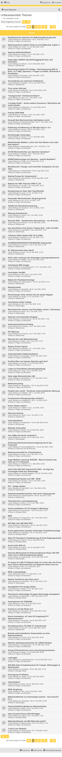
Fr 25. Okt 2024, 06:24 (35, 363)
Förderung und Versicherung (25, 448)
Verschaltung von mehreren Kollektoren (25, 81)
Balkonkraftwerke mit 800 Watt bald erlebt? (27, 721)
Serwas (24, 129)
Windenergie (19, 424)
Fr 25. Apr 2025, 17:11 (36, 237)
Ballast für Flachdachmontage (21, 280)
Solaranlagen (20, 306)
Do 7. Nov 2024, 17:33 (37, 333)
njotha (23, 716)
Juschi (23, 415)
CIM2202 (24, 464)
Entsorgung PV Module (18, 675)
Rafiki (23, 708)
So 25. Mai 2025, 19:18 (37, 222)
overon (23, 363)
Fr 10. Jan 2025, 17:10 (35, 296)
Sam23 (23, 540)
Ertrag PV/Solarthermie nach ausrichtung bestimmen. (31, 650)
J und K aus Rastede (17, 729)
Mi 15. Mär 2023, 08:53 (36, 676)
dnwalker (24, 83)
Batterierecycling (15, 383)
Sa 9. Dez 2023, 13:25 (39, 510)
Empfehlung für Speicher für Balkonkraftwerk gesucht (32, 37)
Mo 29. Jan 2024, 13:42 (43, 495)
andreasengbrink (27, 495)
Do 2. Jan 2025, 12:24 (34, 311)
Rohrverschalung (15, 413)
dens (23, 574)
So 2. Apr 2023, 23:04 (33, 603)
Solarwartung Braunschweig (20, 324)
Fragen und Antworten (23, 41)
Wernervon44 (26, 723)
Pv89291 (24, 393)
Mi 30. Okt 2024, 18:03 (39, 356)
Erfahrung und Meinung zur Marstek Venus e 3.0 (29, 127)
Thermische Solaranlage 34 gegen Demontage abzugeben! (34, 594)
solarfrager (25, 532)
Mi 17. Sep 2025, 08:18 (36, 154)
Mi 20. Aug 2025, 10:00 (40, 178)
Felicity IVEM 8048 (16, 113)
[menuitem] (7, 2)
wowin (23, 454)
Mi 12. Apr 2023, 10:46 (39, 596)
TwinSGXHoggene (27, 473)
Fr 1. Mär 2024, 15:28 (36, 464)
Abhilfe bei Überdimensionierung (22, 206)
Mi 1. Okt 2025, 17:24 (42, 146)
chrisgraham (25, 385)
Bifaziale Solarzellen (17, 428)
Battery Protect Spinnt (18, 346)
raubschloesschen (27, 659)
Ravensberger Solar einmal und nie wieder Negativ (30, 295)
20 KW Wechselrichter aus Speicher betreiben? (29, 152)
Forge (23, 371)
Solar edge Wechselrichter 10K (21, 376)
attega (23, 652)
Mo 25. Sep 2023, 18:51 (39, 525)
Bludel (23, 430)
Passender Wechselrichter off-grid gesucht (27, 198)
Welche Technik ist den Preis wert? (23, 579)
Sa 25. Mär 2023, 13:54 (38, 611)
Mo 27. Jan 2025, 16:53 (33, 274)
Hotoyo (23, 54)
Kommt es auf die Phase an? (20, 609)
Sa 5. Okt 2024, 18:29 (34, 371)
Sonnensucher (26, 319)
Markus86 (24, 90)
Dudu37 (24, 137)
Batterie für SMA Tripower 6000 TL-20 (24, 184)
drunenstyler (25, 510)
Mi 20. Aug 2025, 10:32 (41, 171)
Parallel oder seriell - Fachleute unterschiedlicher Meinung (34, 391)
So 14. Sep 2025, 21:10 (35, 161)
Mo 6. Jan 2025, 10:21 (33, 304)
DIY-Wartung (13, 332)
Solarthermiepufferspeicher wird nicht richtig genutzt (31, 494)
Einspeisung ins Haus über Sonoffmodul (26, 191)
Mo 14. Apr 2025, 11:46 (38, 245)
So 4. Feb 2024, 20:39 (38, 488)
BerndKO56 (25, 378)
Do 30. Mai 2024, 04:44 (40, 422)
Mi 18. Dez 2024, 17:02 (41, 319)
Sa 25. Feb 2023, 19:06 (33, 691)
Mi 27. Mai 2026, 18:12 (41, 39)
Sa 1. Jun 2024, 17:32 (35, 415)
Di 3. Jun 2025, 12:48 (35, 215)
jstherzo (24, 64)
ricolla (23, 193)
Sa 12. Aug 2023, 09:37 (36, 540)
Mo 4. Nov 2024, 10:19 (35, 341)
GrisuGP (24, 222)
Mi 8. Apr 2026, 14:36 (36, 75)
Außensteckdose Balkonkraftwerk (23, 354)
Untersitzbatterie (15, 421)
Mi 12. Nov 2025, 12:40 (36, 129)
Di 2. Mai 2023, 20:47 (33, 566)
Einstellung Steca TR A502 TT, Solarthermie (27, 626)
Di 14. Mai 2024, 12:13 (36, 437)
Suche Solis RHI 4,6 (16, 545)
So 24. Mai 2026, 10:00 (36, 47)
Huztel (23, 637)
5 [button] (45, 26)
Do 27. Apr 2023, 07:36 (39, 581)
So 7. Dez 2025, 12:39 (34, 98)
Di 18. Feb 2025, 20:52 (36, 259)
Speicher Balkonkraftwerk (19, 52)
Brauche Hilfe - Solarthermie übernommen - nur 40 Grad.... (34, 221)
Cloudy (23, 437)
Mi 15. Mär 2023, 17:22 (38, 669)
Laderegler (12, 658)
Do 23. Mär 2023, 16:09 (37, 628)
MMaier (24, 259)
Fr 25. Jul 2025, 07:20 (34, 193)
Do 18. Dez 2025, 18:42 (38, 90)
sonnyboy (24, 326)
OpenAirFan (25, 596)
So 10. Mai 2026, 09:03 (37, 64)
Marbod (24, 237)
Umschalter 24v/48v (16, 272)
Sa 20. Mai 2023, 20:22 (40, 557)
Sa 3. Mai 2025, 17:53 (39, 230)
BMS (10, 516)
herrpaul (24, 481)
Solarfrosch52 (26, 39)
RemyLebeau (26, 730)
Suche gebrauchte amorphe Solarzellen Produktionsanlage (34, 531)
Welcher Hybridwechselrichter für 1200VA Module (30, 643)
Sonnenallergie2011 (28, 447)
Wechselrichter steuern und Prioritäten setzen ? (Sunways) (34, 309)
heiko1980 (25, 488)
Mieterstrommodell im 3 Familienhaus (24, 452)
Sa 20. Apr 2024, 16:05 (45, 447)
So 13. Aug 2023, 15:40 (39, 532)
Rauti (23, 311)
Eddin (23, 341)
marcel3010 (25, 230)
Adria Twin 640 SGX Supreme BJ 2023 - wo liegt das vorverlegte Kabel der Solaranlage (31, 470)
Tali (22, 691)
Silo (22, 603)
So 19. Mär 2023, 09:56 (35, 652)
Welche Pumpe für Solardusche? (22, 176)
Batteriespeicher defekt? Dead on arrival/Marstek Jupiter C (34, 45)
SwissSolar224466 (27, 122)
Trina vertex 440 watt (17, 88)
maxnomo (24, 245)
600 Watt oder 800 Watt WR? (20, 523)
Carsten (24, 114)
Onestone (24, 208)
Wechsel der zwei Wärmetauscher (23, 339)
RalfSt (23, 589)
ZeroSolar (24, 669)
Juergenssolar (26, 645)
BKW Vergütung (15, 689)
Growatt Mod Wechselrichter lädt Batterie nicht (29, 120)
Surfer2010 (25, 581)
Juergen (24, 185)
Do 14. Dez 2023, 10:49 (35, 503)
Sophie (23, 676)
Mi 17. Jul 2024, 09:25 (39, 400)
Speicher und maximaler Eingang (22, 317)
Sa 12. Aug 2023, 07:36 (36, 547)
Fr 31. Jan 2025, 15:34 (43, 267)
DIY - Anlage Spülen (17, 486)
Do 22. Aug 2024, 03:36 (40, 385)
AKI (22, 566)
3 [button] (39, 26)
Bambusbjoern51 (27, 146)
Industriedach (14, 682)
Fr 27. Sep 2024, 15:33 (39, 378)
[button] (29, 26)
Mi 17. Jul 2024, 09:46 (37, 393)
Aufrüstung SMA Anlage (18, 265)
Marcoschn (25, 525)
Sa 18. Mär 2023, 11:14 (44, 659)
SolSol (23, 215)
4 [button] (42, 26)
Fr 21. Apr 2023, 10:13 (35, 589)
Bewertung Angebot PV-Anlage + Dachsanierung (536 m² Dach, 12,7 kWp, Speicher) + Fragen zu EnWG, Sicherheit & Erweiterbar (34, 71)
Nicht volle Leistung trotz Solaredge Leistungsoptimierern (33, 258)
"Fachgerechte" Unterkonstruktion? (24, 96)
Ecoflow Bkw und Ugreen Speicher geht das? (28, 361)
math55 (24, 408)
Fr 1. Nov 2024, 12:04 (37, 348)
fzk (22, 200)
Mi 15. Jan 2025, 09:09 (38, 289)
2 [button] (36, 26)
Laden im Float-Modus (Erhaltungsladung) (26, 369)
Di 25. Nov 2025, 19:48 (37, 114)
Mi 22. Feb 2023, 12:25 (35, 708)
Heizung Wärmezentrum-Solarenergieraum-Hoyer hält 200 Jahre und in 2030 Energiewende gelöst (33, 554)
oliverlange (25, 701)
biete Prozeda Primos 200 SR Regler (24, 714)
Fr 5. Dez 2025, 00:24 (38, 107)
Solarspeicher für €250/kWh (20, 602)
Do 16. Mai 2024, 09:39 (35, 430)
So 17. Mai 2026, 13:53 (36, 54)
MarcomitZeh (25, 178)
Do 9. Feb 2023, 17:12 (40, 723)
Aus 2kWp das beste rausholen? (22, 435)
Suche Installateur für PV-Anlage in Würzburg (28, 508)
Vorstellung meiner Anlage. (20, 302)
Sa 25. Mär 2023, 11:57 (38, 620)
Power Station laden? (17, 406)
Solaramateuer (26, 282)
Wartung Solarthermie (17, 213)
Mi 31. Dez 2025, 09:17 (37, 83)
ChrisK (23, 47)
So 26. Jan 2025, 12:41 (41, 282)
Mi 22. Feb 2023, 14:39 (39, 701)
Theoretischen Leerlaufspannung (22, 501)
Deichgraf (24, 611)
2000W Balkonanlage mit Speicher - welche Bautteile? (32, 159)
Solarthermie (19, 65)
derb (22, 98)
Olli (22, 274)
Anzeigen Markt (20, 512)
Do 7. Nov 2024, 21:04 (37, 326)
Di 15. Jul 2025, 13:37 (32, 200)
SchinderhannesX (27, 267)
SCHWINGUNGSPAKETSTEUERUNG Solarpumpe (30, 243)
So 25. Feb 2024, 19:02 (44, 473)
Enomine (24, 75)
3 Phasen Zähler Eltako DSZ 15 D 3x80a (25, 235)
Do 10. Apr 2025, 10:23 (35, 252)
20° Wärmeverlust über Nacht (21, 250)
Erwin (23, 252)
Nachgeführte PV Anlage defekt (22, 587)
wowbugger (25, 356)
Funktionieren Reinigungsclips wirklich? (26, 398)
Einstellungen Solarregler (19, 135)
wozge (23, 296)
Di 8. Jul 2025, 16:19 (37, 208)
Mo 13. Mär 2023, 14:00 (35, 684)
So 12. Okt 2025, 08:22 (37, 137)
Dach (23, 684)
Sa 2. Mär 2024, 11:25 (35, 454)
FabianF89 (25, 107)
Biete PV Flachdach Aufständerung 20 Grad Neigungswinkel (34, 538)
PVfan (23, 161)
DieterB (24, 154)
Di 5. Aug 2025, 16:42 (36, 185)
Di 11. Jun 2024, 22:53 (36, 408)
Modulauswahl (14, 287)
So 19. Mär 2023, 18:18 (41, 645)
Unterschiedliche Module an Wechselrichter (27, 706)
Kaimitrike (24, 348)
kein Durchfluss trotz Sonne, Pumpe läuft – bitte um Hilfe (33, 228)
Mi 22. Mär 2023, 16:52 (36, 637)
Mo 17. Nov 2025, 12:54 (44, 122)
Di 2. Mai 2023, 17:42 (33, 574)
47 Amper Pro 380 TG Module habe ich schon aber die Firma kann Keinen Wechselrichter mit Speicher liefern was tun (34, 563)
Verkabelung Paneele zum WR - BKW (24, 479)
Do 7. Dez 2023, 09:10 (39, 518)
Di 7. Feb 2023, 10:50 (39, 730)
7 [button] (51, 26)
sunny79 (24, 628)
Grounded (24, 620)
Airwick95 (24, 289)
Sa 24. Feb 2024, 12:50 (37, 481)
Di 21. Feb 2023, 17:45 (35, 716)
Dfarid (23, 503)
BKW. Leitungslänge (17, 572)
